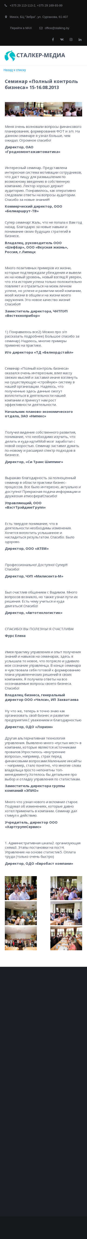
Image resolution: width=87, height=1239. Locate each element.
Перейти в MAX (21, 28)
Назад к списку (14, 70)
